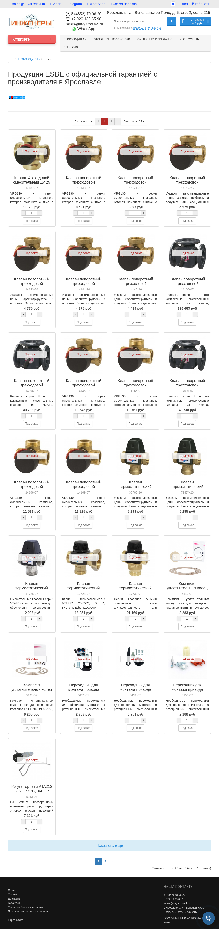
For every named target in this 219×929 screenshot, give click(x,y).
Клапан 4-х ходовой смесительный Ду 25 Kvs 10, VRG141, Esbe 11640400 (32, 184)
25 (134, 121)
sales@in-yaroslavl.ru (27, 4)
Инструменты (190, 39)
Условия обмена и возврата (26, 907)
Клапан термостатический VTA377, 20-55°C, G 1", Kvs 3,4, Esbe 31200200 (84, 590)
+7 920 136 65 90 (83, 19)
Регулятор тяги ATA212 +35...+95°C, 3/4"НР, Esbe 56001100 (31, 791)
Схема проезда (124, 4)
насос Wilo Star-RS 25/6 (147, 27)
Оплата (13, 894)
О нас (11, 890)
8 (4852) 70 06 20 (83, 14)
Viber (55, 4)
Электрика (71, 47)
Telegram (74, 4)
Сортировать (83, 121)
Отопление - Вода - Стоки (112, 39)
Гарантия (14, 902)
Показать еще (109, 845)
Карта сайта (15, 920)
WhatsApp (96, 4)
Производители (75, 39)
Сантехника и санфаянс (154, 39)
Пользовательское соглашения (28, 911)
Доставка (14, 898)
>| (120, 861)
